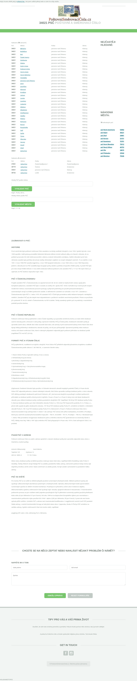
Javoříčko (23, 86)
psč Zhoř (104, 136)
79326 (122, 156)
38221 (122, 133)
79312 (122, 144)
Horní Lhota (24, 72)
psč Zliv (103, 150)
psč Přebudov (105, 153)
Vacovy (22, 142)
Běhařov (23, 48)
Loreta (22, 98)
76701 (122, 141)
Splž (21, 130)
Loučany (23, 101)
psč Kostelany (106, 141)
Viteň (22, 148)
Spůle (22, 133)
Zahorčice (23, 151)
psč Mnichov (105, 156)
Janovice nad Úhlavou (27, 81)
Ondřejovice (24, 113)
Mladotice (23, 110)
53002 (122, 130)
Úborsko (23, 139)
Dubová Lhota (25, 69)
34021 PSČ (46, 22)
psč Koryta (104, 138)
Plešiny (22, 119)
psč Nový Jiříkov (106, 147)
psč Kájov (104, 133)
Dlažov (22, 63)
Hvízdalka (23, 78)
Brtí (21, 54)
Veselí (22, 145)
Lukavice (23, 104)
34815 (122, 150)
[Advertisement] (52, 223)
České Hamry (24, 57)
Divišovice (23, 60)
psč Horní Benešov (107, 144)
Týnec (22, 136)
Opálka (22, 116)
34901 (122, 136)
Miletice (22, 107)
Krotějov (23, 92)
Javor (22, 83)
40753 (122, 147)
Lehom (22, 95)
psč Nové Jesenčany (108, 130)
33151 (122, 138)
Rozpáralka (24, 127)
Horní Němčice (25, 75)
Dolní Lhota (24, 66)
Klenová (23, 89)
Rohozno (23, 122)
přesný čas (21, 1)
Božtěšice (23, 51)
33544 (122, 153)
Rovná (22, 124)
